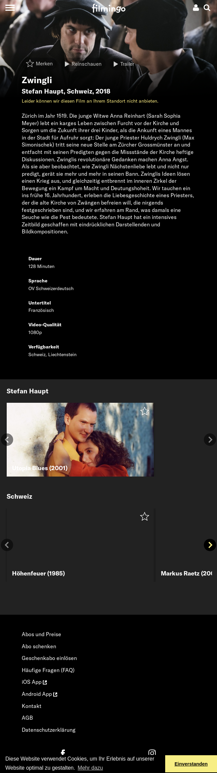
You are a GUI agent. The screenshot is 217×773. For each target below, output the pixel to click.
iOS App (34, 681)
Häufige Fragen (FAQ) (48, 670)
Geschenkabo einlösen (49, 658)
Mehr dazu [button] (90, 768)
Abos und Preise (41, 634)
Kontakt (31, 706)
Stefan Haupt (43, 91)
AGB (27, 717)
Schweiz (79, 91)
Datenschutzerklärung (49, 729)
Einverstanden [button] (191, 764)
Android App (39, 694)
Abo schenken (39, 646)
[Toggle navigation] (10, 7)
